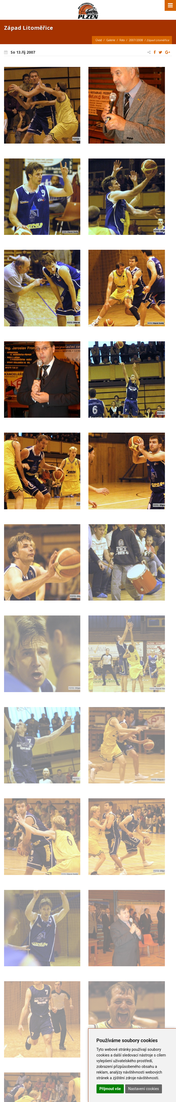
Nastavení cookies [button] (143, 1089)
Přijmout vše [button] (110, 1089)
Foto (122, 40)
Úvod (98, 40)
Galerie (110, 40)
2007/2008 (136, 40)
